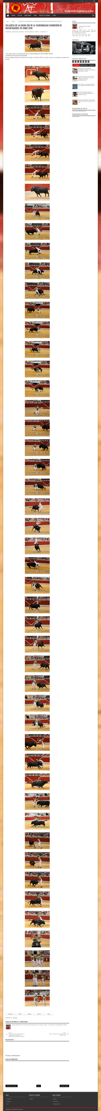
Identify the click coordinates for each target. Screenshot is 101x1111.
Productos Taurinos (44, 15)
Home (8, 15)
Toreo (35, 15)
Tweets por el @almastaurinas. (79, 111)
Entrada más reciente (11, 1086)
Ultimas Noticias (56, 1104)
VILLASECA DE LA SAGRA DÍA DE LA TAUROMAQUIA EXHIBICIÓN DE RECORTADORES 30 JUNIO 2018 (34, 27)
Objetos (31, 1099)
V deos (54, 15)
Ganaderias (55, 1101)
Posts (81, 27)
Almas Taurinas (75, 116)
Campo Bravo (27, 15)
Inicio (7, 21)
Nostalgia (8, 1101)
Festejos (20, 15)
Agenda (13, 15)
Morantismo (9, 1099)
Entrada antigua (64, 1086)
